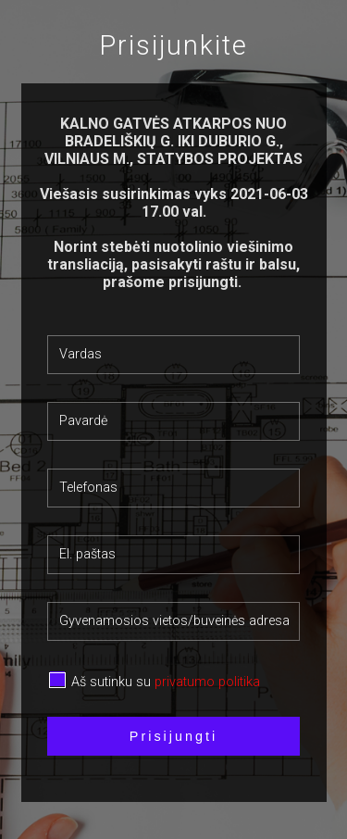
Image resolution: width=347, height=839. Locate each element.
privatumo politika (207, 682)
